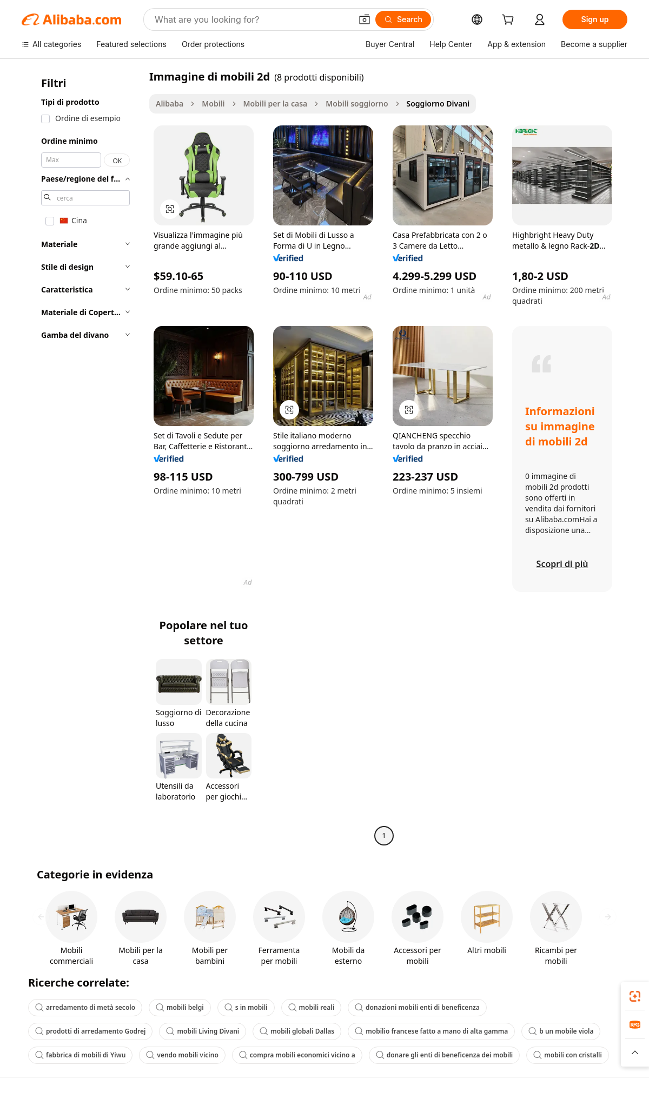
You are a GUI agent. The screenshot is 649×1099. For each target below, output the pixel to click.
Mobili (213, 103)
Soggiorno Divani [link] (438, 103)
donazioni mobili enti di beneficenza (417, 1007)
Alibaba (169, 103)
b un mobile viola (560, 1031)
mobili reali (311, 1007)
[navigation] (82, 457)
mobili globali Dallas (297, 1031)
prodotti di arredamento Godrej (90, 1031)
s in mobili (246, 1007)
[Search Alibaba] (252, 19)
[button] (364, 19)
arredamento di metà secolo (85, 1007)
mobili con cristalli (567, 1055)
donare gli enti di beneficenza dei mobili (444, 1055)
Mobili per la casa (275, 103)
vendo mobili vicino (182, 1055)
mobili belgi (180, 1007)
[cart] (510, 20)
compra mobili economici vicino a (297, 1055)
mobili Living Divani (202, 1031)
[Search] (403, 19)
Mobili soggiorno (357, 103)
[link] (635, 996)
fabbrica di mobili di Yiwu (80, 1055)
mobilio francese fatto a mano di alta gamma (431, 1031)
